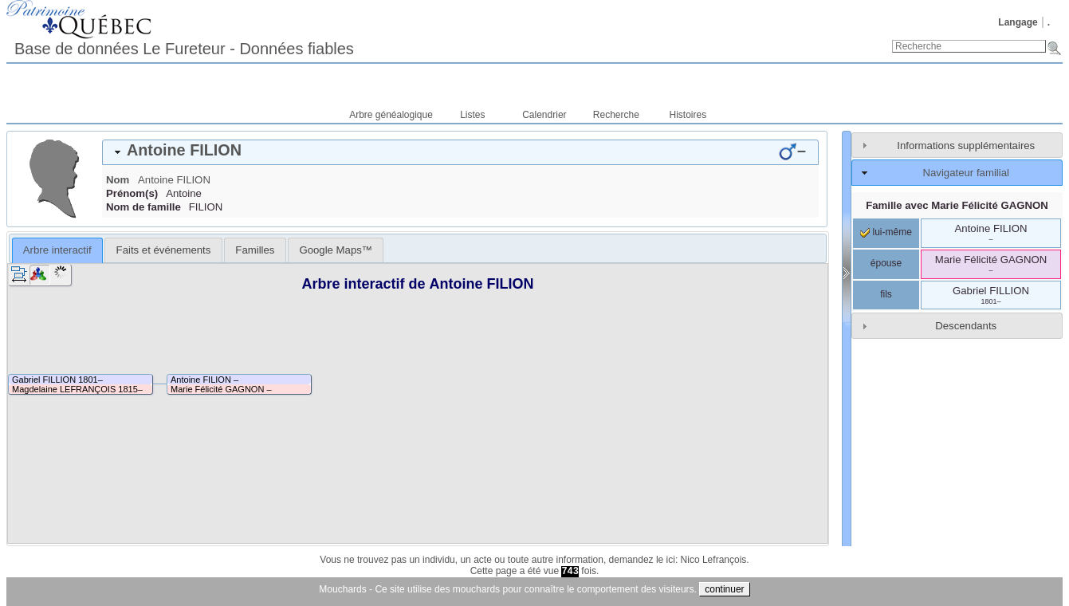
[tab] (460, 152)
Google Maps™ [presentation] (335, 250)
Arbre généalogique (391, 114)
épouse (886, 263)
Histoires (688, 114)
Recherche (616, 114)
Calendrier (544, 114)
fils (886, 294)
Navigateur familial (965, 173)
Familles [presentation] (254, 250)
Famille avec (957, 205)
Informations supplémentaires (966, 146)
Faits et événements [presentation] (163, 250)
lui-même (886, 232)
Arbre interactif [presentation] (57, 250)
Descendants (965, 326)
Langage (1017, 22)
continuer (724, 589)
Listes (472, 114)
